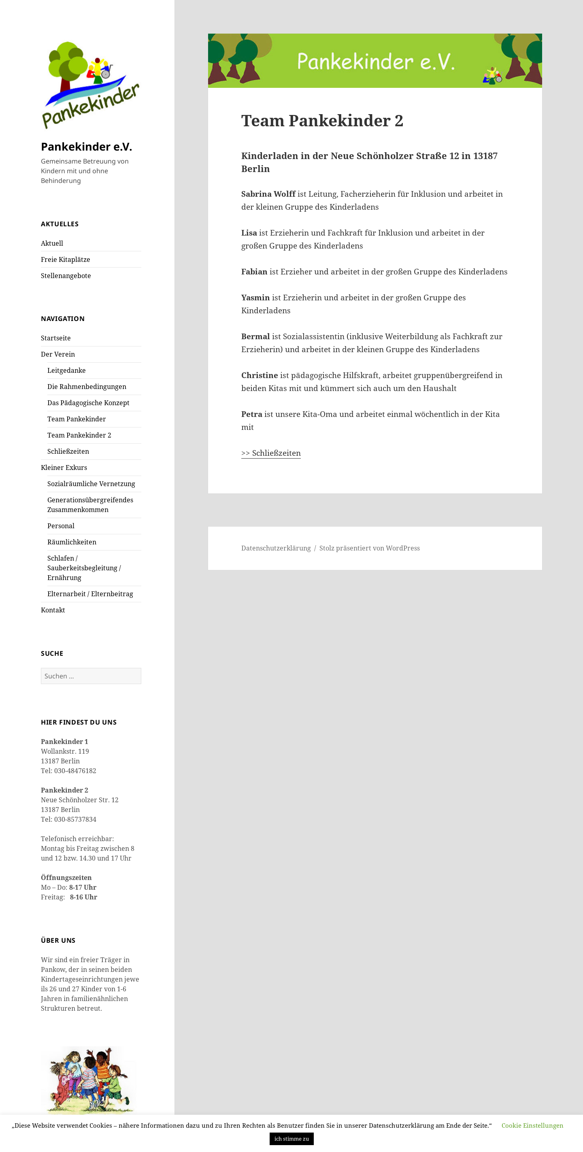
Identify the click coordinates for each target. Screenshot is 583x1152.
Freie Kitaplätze (65, 259)
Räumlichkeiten (71, 542)
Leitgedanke (66, 370)
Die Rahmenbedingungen (86, 386)
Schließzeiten (68, 451)
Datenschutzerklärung (276, 548)
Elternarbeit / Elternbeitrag (90, 593)
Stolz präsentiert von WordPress (369, 548)
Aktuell (52, 243)
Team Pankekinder (76, 418)
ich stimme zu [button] (291, 1138)
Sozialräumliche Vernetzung (91, 483)
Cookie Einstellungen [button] (533, 1125)
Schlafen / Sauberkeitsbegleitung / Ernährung (84, 568)
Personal (60, 525)
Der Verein (58, 354)
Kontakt (53, 610)
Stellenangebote (66, 275)
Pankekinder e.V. (86, 146)
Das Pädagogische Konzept (88, 402)
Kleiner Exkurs (64, 467)
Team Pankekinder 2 (79, 435)
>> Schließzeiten (271, 453)
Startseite (56, 338)
